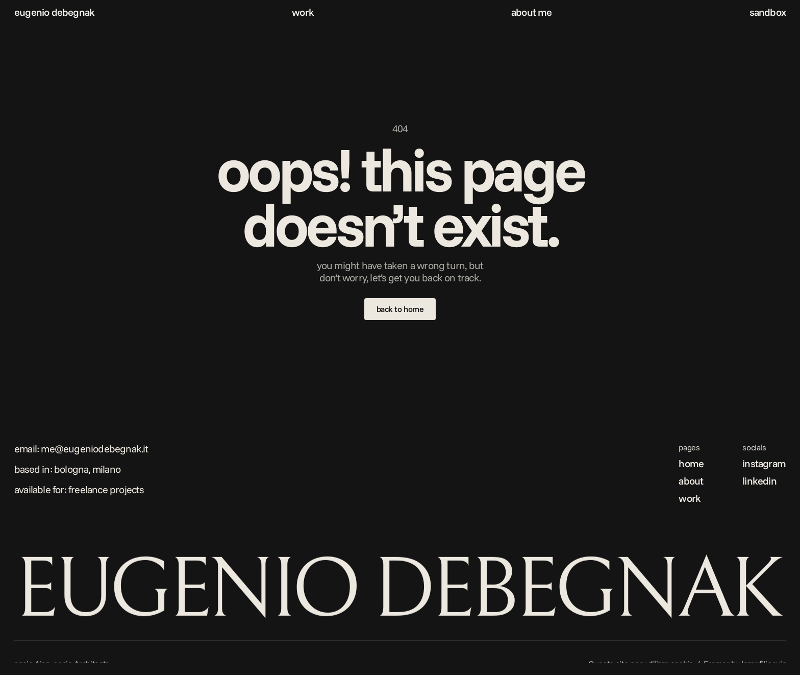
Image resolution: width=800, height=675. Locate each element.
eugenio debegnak (54, 12)
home (691, 463)
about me (531, 12)
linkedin (759, 480)
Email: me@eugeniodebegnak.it (81, 448)
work (303, 12)
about (691, 480)
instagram (764, 463)
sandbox (767, 12)
